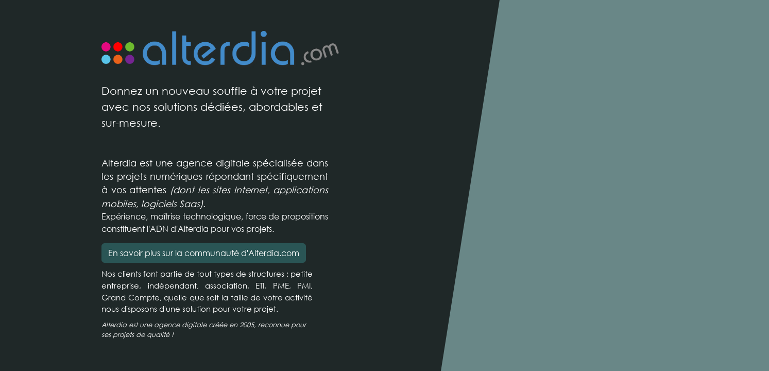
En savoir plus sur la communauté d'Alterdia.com (203, 252)
